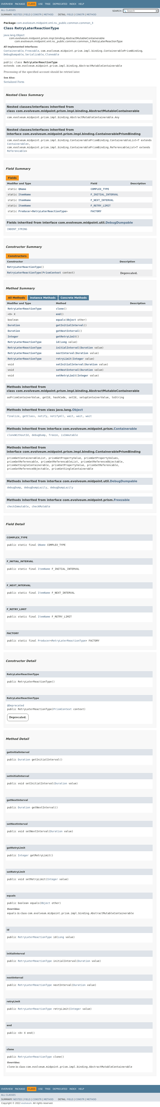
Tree (48, 4)
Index (73, 4)
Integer (13, 336)
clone (60, 308)
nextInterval (65, 353)
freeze (53, 435)
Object (71, 319)
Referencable (16, 151)
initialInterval (67, 347)
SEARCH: (117, 11)
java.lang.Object (14, 35)
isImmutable (69, 435)
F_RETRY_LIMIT (101, 205)
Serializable (34, 54)
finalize (13, 416)
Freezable (32, 50)
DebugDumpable (14, 54)
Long (64, 342)
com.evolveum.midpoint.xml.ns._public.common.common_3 (54, 22)
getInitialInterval (70, 325)
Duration (14, 325)
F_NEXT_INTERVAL (102, 200)
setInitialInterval (70, 364)
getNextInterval (67, 330)
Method (48, 14)
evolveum (26, 1103)
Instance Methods (42, 297)
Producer (24, 211)
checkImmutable (18, 506)
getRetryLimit (66, 336)
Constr (37, 14)
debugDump (39, 435)
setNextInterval (67, 369)
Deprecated (60, 4)
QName (22, 189)
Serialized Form (14, 81)
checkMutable (41, 506)
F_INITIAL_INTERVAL (104, 194)
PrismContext (52, 272)
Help (81, 4)
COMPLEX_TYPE (100, 189)
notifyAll (57, 416)
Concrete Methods (74, 297)
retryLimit (63, 358)
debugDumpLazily (35, 487)
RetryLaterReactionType (49, 211)
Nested (17, 14)
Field (27, 14)
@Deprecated (15, 705)
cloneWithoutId (18, 435)
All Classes (8, 10)
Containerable (14, 50)
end (58, 314)
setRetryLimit (66, 375)
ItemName (24, 194)
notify (42, 416)
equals (60, 319)
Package (20, 4)
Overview (7, 4)
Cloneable (52, 54)
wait (70, 416)
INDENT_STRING (17, 229)
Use (40, 4)
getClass (28, 416)
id (57, 342)
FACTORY (96, 211)
